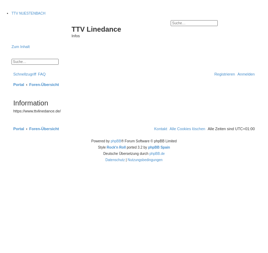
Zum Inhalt (21, 47)
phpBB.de (157, 154)
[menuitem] (42, 74)
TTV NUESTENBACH (28, 13)
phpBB (116, 141)
